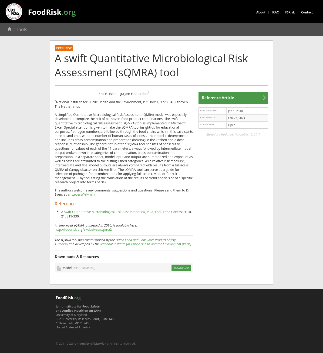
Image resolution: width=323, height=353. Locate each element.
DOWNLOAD (181, 267)
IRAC (275, 12)
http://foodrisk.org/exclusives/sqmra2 (83, 229)
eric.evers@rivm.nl (81, 194)
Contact (307, 12)
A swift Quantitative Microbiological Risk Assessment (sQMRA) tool (111, 212)
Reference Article (218, 97)
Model (78, 268)
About (260, 12)
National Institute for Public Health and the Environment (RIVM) (145, 244)
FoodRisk (52, 12)
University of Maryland (91, 343)
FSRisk (290, 12)
